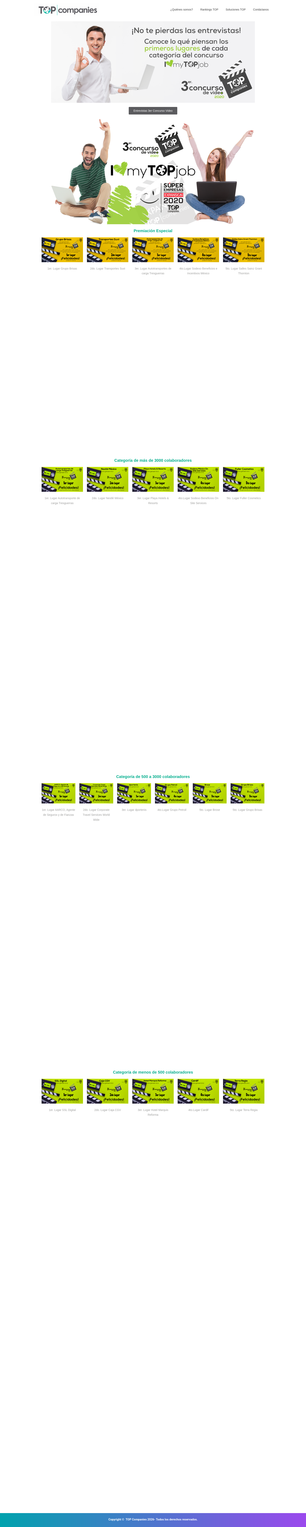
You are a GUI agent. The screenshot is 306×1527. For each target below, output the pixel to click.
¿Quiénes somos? (188, 9)
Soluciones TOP (238, 9)
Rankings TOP (214, 9)
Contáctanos (262, 9)
